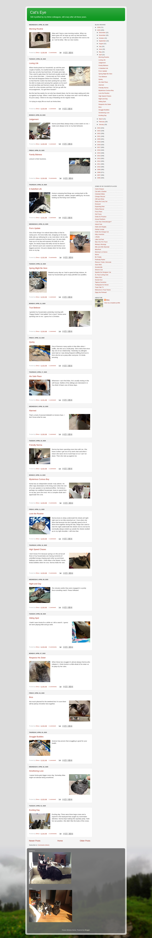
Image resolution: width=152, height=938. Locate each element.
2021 (99, 136)
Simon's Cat (99, 269)
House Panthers (100, 219)
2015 (99, 153)
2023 (99, 130)
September (102, 41)
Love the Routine (36, 514)
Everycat (98, 204)
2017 (99, 147)
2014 (99, 155)
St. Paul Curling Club (101, 275)
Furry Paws (98, 211)
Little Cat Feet (99, 239)
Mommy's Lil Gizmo (101, 252)
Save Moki (98, 264)
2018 (99, 144)
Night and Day (35, 584)
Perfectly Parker (100, 259)
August (101, 43)
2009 (99, 169)
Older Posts (85, 841)
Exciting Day (34, 810)
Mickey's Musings (100, 244)
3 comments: (53, 178)
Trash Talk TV (99, 287)
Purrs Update (34, 228)
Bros (31, 697)
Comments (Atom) (43, 845)
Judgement (34, 119)
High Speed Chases (37, 549)
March (101, 119)
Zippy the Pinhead (101, 292)
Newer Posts (34, 841)
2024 (99, 128)
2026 (99, 27)
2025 (99, 30)
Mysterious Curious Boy (39, 479)
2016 (99, 150)
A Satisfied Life (35, 189)
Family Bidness (35, 155)
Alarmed (32, 411)
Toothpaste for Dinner (102, 285)
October (101, 38)
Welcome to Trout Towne (103, 290)
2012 (99, 161)
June (100, 49)
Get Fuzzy (98, 214)
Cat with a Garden (101, 191)
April (100, 54)
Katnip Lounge (99, 229)
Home (60, 841)
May (100, 52)
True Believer (34, 308)
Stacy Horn (98, 277)
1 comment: (52, 108)
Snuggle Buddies (36, 737)
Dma (107, 300)
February (102, 121)
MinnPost (98, 249)
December (102, 32)
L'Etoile (97, 237)
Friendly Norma (35, 445)
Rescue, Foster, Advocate (103, 262)
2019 (99, 142)
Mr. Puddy (98, 257)
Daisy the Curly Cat (101, 201)
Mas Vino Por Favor (101, 242)
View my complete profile (112, 303)
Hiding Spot (34, 618)
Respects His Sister (37, 658)
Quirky (32, 342)
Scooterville (98, 267)
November (102, 35)
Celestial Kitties (100, 194)
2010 (99, 167)
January (101, 124)
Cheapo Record (100, 196)
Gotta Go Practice (100, 216)
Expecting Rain (100, 206)
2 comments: (53, 52)
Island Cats (98, 224)
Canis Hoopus (99, 189)
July (100, 46)
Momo (97, 254)
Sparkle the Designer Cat (103, 272)
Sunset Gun (98, 280)
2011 (99, 164)
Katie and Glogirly (100, 227)
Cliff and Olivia (99, 199)
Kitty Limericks (99, 234)
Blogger (87, 930)
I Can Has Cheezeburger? (103, 222)
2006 (99, 178)
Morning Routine (36, 29)
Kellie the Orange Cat (102, 232)
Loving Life (33, 63)
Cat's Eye (38, 12)
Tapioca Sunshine (100, 282)
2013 (99, 158)
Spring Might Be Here (38, 268)
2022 (99, 133)
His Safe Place (35, 376)
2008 (99, 172)
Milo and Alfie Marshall (102, 247)
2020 (99, 139)
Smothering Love (36, 771)
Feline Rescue (99, 209)
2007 (99, 175)
